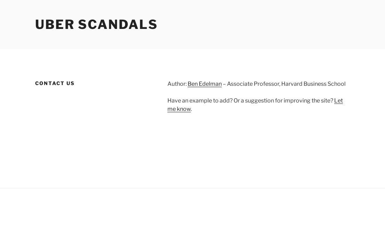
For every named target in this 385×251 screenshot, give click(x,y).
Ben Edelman (205, 84)
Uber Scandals (96, 24)
